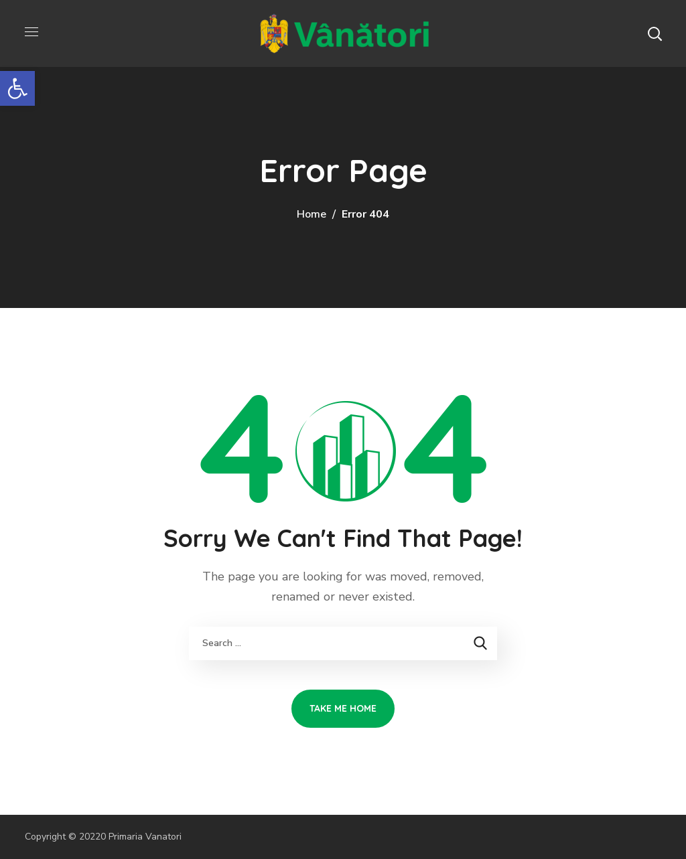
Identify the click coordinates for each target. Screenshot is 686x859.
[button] (654, 33)
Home (311, 214)
